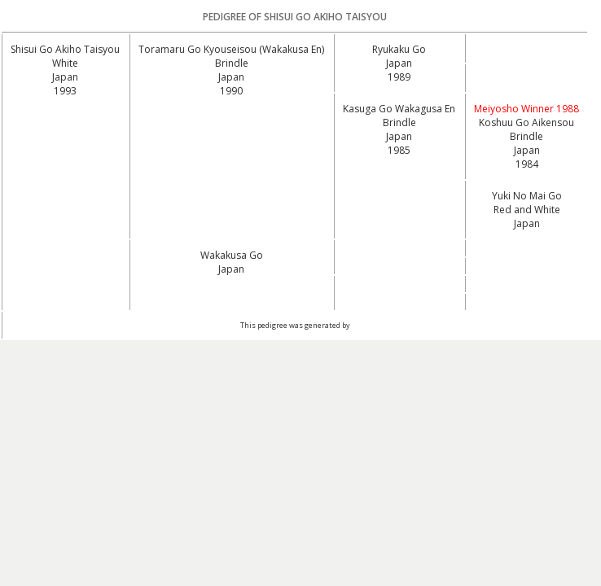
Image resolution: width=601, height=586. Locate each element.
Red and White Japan (527, 216)
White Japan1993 (65, 77)
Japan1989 (399, 70)
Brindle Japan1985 (399, 136)
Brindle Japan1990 (231, 77)
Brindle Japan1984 (526, 150)
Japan (231, 269)
